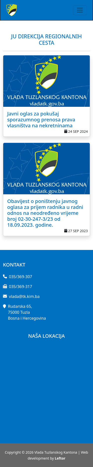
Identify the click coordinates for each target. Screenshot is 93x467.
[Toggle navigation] (80, 10)
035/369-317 (20, 286)
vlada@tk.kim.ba (24, 296)
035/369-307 (20, 276)
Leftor (60, 458)
